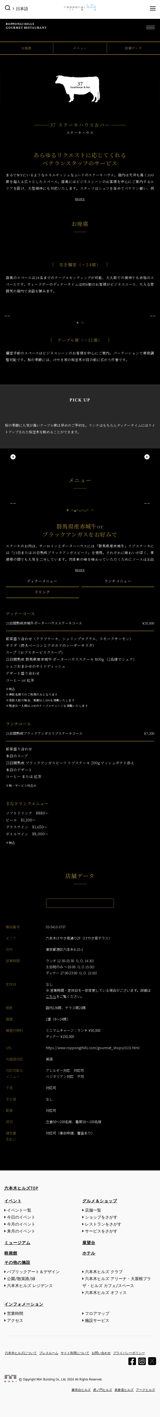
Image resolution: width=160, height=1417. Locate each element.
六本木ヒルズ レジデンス (30, 1285)
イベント (13, 1201)
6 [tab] (92, 510)
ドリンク (42, 592)
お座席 (26, 48)
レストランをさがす (103, 1224)
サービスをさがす (101, 1231)
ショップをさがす (101, 1217)
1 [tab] (78, 323)
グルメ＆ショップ (99, 1201)
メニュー (80, 48)
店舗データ (133, 48)
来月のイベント (21, 1231)
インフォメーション (23, 1304)
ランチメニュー (117, 581)
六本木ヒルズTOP (21, 1188)
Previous (10, 456)
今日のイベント (21, 1217)
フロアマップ (97, 1313)
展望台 (88, 1243)
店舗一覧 (93, 1210)
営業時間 (15, 1313)
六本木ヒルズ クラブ (104, 1272)
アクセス (15, 1320)
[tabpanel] (80, 422)
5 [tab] (87, 510)
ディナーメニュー (42, 581)
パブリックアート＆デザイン (33, 1272)
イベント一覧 (19, 1210)
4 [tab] (82, 510)
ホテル (88, 1253)
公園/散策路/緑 (21, 1279)
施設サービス (97, 1320)
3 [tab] (78, 510)
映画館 (10, 1253)
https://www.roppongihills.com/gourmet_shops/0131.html (92, 1047)
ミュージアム (17, 1243)
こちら (51, 996)
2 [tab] (82, 323)
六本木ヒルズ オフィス (106, 1292)
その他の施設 (17, 1262)
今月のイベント (21, 1224)
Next (150, 456)
